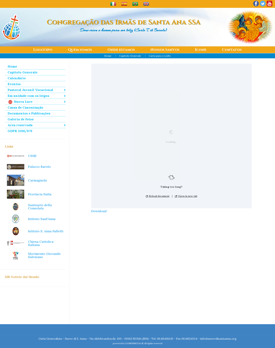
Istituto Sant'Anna (42, 219)
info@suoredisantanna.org (218, 338)
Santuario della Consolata (40, 206)
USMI (32, 156)
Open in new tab (186, 196)
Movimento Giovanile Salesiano (44, 255)
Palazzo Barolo (39, 167)
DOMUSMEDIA (133, 343)
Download (99, 211)
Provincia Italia (39, 194)
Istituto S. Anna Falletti (45, 231)
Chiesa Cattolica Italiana (41, 243)
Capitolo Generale (130, 55)
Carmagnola (37, 180)
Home (107, 55)
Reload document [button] (157, 196)
